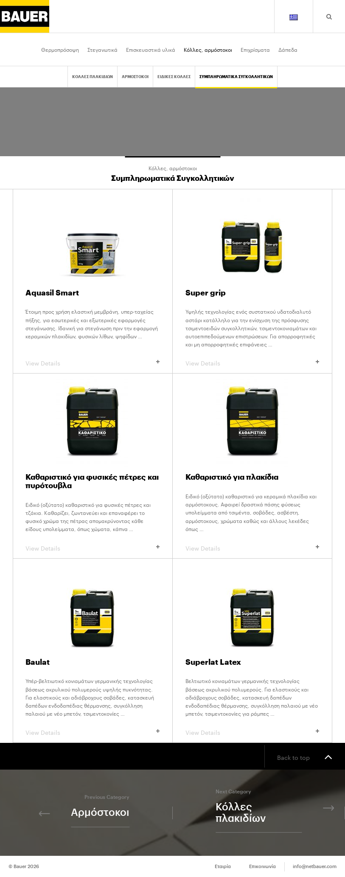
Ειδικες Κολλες (174, 77)
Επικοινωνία (262, 866)
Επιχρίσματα (255, 49)
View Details (92, 362)
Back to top (304, 756)
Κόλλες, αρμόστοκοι (208, 49)
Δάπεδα (287, 49)
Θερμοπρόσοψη (60, 49)
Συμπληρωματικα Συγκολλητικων (236, 77)
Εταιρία (223, 866)
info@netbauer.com (315, 866)
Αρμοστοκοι (135, 77)
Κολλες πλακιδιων (92, 77)
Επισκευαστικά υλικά (150, 49)
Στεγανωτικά (102, 49)
